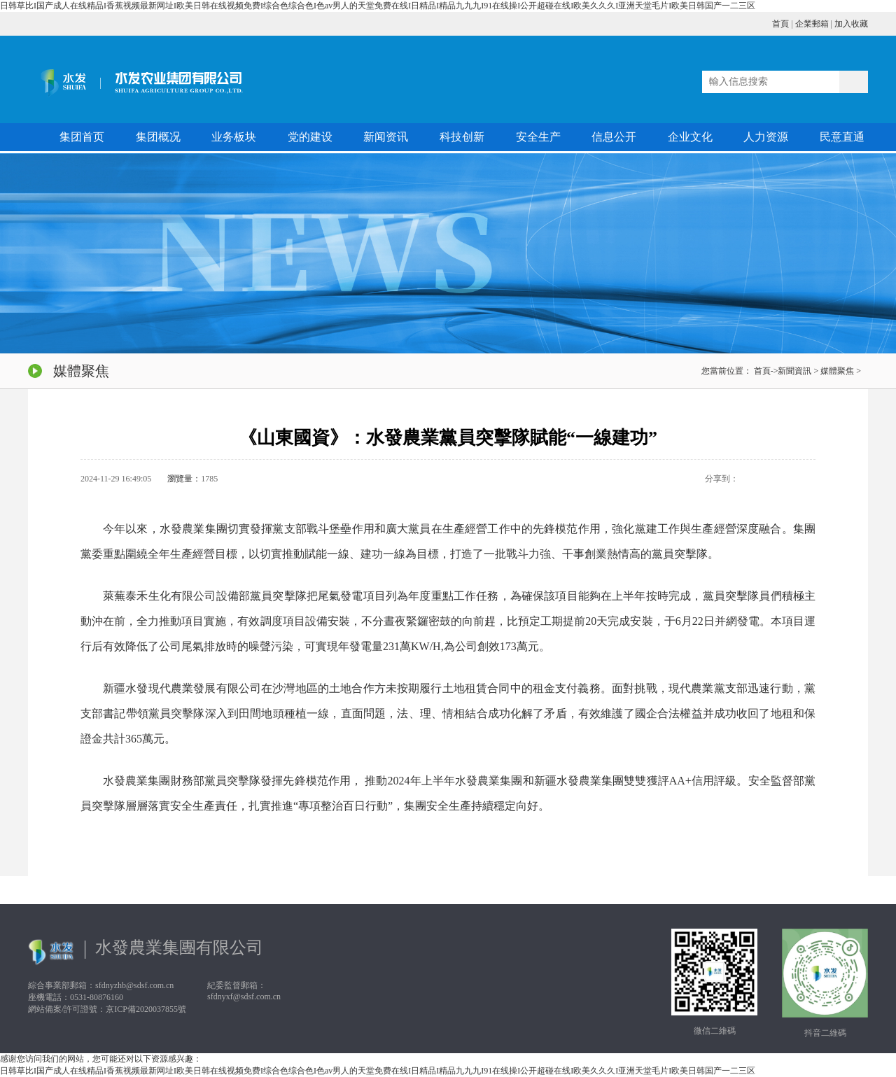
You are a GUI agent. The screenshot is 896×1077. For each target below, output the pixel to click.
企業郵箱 (812, 24)
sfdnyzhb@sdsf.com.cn (134, 985)
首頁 (780, 24)
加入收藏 (851, 24)
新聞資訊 (794, 371)
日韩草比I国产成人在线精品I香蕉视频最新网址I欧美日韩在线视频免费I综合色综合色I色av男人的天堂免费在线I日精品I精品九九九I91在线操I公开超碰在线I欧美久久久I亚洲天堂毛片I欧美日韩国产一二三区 (377, 5)
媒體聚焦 (837, 371)
